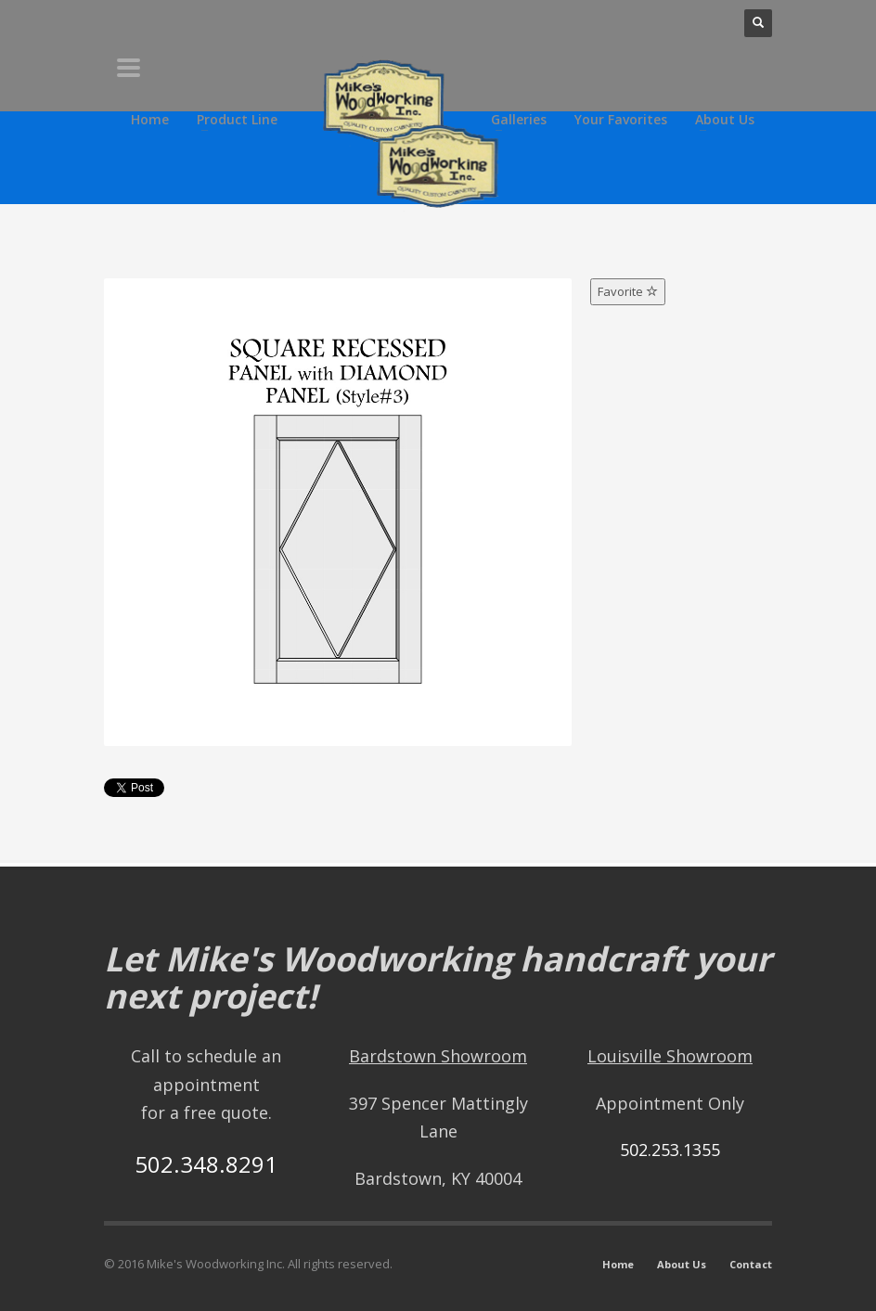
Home (618, 1264)
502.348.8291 (206, 1164)
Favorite (628, 291)
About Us (681, 1264)
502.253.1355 (670, 1149)
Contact (750, 1264)
